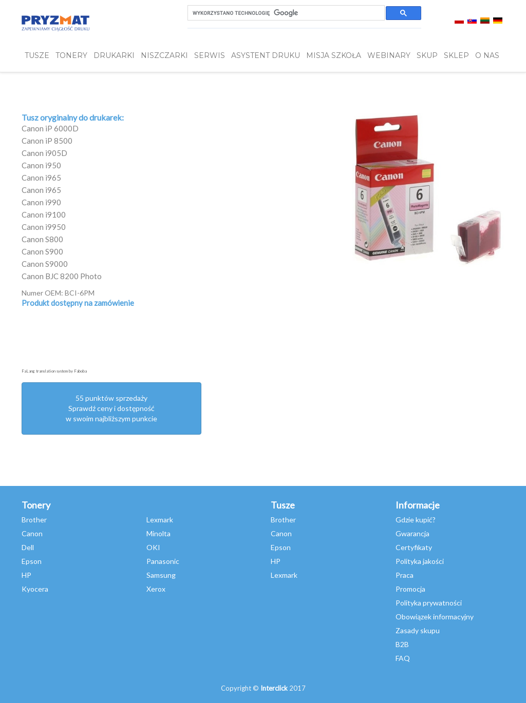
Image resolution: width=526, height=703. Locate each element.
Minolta (158, 533)
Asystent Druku (265, 55)
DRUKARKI (114, 55)
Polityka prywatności (429, 602)
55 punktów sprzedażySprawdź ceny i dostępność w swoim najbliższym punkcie (111, 408)
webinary (388, 55)
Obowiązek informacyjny (435, 616)
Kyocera (35, 588)
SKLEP (456, 55)
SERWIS (209, 55)
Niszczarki (164, 55)
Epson (32, 561)
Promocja (410, 588)
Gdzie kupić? (416, 519)
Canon (32, 533)
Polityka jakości (420, 561)
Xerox (155, 588)
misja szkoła (333, 55)
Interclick (274, 688)
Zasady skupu (418, 630)
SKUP (427, 55)
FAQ (403, 658)
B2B (402, 644)
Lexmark (159, 519)
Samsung (161, 575)
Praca (405, 575)
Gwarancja (412, 533)
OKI (153, 547)
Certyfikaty (414, 547)
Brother (34, 519)
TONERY (71, 55)
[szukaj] (285, 13)
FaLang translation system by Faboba (54, 371)
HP (26, 575)
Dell (28, 547)
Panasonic (162, 561)
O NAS (487, 55)
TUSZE (37, 55)
